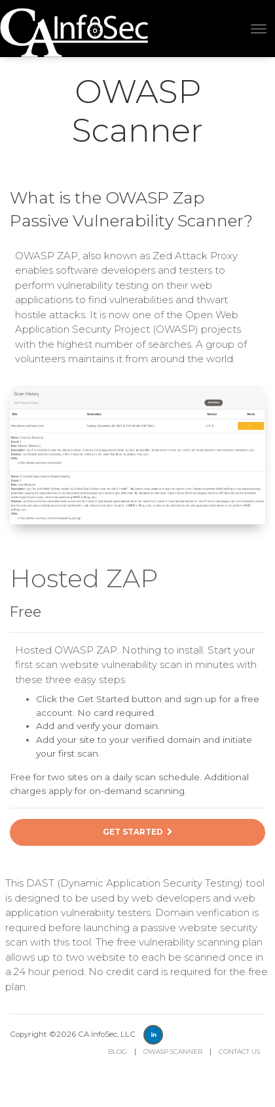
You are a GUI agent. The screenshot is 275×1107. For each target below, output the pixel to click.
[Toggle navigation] (258, 29)
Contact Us (239, 1051)
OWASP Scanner (172, 1051)
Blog (117, 1051)
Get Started (137, 832)
